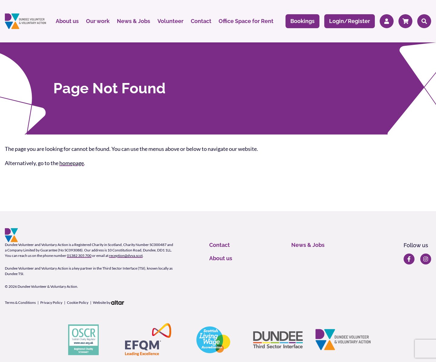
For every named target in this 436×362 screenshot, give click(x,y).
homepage (71, 163)
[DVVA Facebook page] (409, 259)
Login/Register (349, 21)
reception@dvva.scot (126, 255)
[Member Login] (387, 21)
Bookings (302, 21)
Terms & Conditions (20, 302)
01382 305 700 (79, 255)
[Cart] (405, 21)
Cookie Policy (77, 302)
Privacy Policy (51, 302)
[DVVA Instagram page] (425, 259)
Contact (201, 21)
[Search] (424, 21)
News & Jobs (133, 21)
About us (67, 21)
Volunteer (170, 21)
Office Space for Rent (246, 21)
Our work (98, 21)
